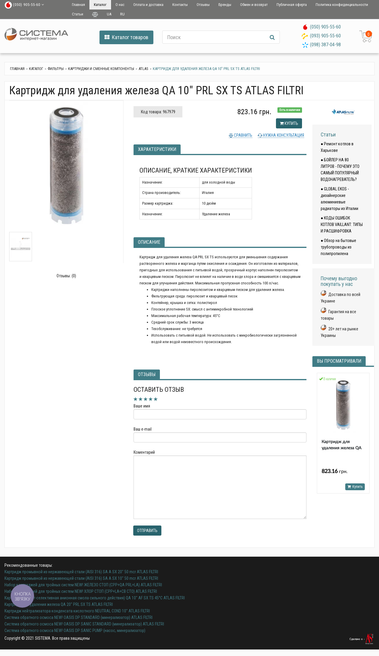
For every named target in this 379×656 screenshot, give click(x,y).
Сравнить (242, 135)
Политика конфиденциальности (342, 4)
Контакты (180, 4)
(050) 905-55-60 (325, 27)
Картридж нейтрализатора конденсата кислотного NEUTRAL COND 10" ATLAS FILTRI (77, 611)
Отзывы (203, 4)
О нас (119, 4)
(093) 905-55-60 (325, 36)
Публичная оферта (292, 4)
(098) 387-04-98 (325, 44)
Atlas (143, 68)
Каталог (100, 4)
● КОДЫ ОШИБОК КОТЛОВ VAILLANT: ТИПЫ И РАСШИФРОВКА (342, 224)
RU (122, 14)
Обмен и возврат (254, 4)
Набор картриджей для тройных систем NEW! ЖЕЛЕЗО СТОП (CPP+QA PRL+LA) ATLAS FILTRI (83, 584)
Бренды (225, 4)
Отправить (147, 530)
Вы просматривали (339, 361)
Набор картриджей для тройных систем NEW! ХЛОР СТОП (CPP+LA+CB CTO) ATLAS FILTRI (80, 591)
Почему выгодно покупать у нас (339, 281)
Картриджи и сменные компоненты (101, 68)
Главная (78, 4)
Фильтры (56, 68)
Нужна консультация (283, 135)
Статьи (77, 14)
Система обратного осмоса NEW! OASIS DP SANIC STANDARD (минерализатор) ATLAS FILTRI (84, 624)
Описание (149, 242)
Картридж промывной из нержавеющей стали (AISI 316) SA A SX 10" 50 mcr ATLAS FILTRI (81, 578)
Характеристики (157, 149)
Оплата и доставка (148, 4)
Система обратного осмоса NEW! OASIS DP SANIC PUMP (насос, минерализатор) (74, 630)
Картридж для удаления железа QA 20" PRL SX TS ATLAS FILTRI (58, 604)
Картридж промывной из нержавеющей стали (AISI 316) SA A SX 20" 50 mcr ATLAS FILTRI (81, 571)
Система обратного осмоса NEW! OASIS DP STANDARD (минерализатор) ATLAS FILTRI (78, 617)
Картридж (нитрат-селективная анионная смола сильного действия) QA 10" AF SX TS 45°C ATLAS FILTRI (94, 598)
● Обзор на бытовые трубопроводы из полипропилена (338, 247)
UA (109, 14)
